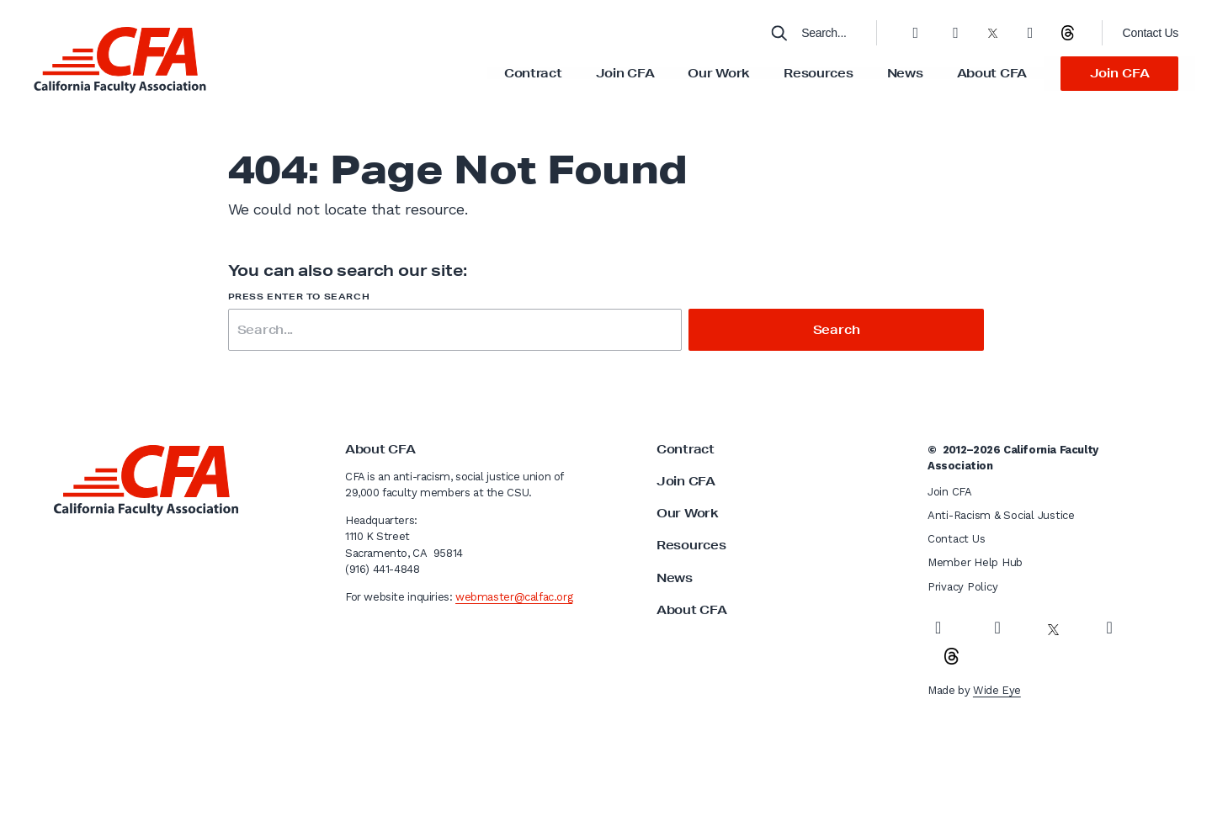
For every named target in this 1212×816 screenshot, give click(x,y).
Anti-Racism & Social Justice (1001, 515)
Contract (533, 73)
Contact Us (1150, 33)
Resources (818, 73)
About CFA (992, 73)
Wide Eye (997, 690)
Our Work (719, 73)
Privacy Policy (962, 586)
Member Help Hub (975, 562)
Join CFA (625, 73)
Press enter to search (299, 296)
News (905, 73)
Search (836, 329)
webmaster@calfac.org (513, 597)
